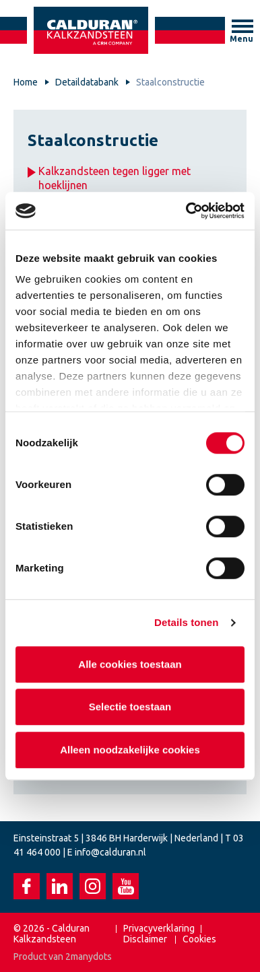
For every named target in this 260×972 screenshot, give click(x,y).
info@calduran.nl (110, 852)
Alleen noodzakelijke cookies (130, 749)
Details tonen (186, 622)
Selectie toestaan (130, 706)
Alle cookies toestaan (129, 664)
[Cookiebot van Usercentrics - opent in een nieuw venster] (187, 210)
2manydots (88, 956)
